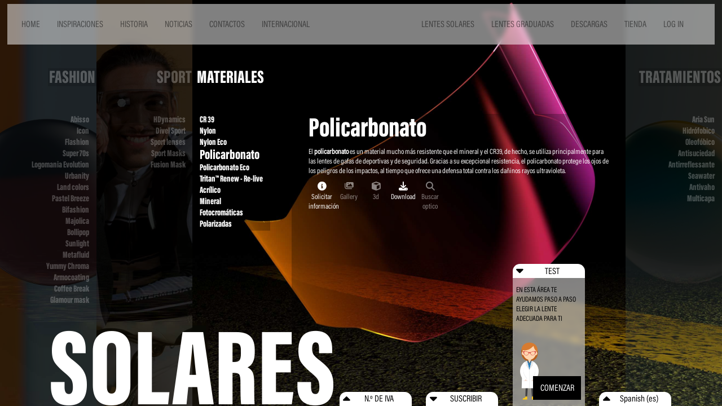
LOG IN (673, 24)
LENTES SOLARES (447, 24)
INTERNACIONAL (286, 24)
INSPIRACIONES (80, 24)
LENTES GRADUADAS (522, 24)
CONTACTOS (227, 24)
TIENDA (635, 24)
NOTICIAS (178, 24)
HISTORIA (134, 24)
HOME (30, 24)
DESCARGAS (589, 24)
